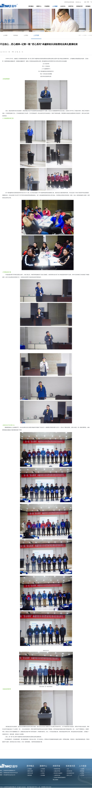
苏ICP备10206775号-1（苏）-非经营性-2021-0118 (38, 787)
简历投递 (15, 35)
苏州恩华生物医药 (58, 773)
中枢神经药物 (57, 768)
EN (87, 2)
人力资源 (54, 6)
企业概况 (30, 768)
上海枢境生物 (57, 775)
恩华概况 (31, 6)
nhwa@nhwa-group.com (9, 774)
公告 (68, 768)
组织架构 (30, 775)
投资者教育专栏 (70, 773)
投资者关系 (79, 6)
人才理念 (26, 35)
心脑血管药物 (57, 771)
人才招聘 (5, 35)
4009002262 (7, 772)
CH (84, 2)
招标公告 (43, 771)
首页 (80, 35)
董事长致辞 (30, 771)
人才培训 (36, 35)
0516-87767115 (14, 772)
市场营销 (46, 6)
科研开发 (70, 6)
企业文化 (62, 6)
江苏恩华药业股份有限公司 (10, 787)
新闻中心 (38, 6)
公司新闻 (43, 768)
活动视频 (43, 775)
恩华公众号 (69, 775)
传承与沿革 (30, 773)
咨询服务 (88, 6)
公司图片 (43, 773)
